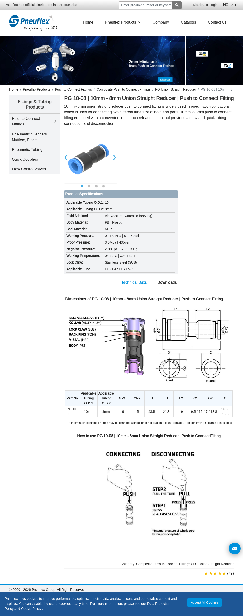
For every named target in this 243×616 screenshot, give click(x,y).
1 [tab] (82, 186)
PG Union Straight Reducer (213, 564)
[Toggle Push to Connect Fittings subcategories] (55, 121)
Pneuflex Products (123, 22)
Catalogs (188, 22)
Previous (66, 156)
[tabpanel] (90, 156)
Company (161, 22)
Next (114, 156)
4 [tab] (103, 186)
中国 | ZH (229, 5)
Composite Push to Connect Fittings (163, 564)
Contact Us (217, 22)
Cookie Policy (31, 608)
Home (88, 22)
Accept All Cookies (204, 602)
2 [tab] (89, 186)
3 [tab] (96, 186)
